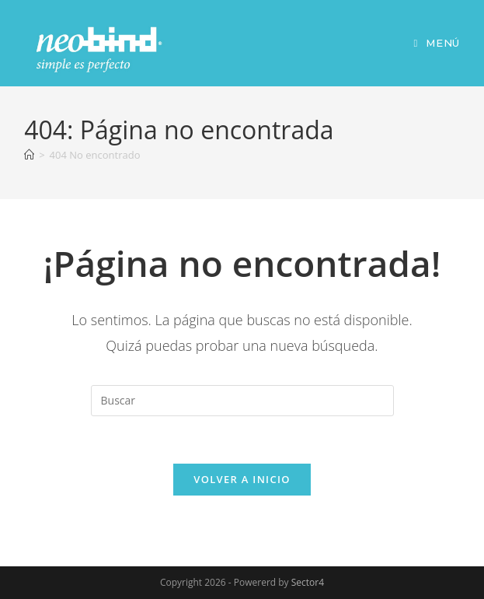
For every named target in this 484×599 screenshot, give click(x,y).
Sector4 (307, 582)
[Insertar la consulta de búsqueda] (242, 400)
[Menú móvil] (436, 43)
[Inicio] (29, 155)
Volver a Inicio (241, 479)
